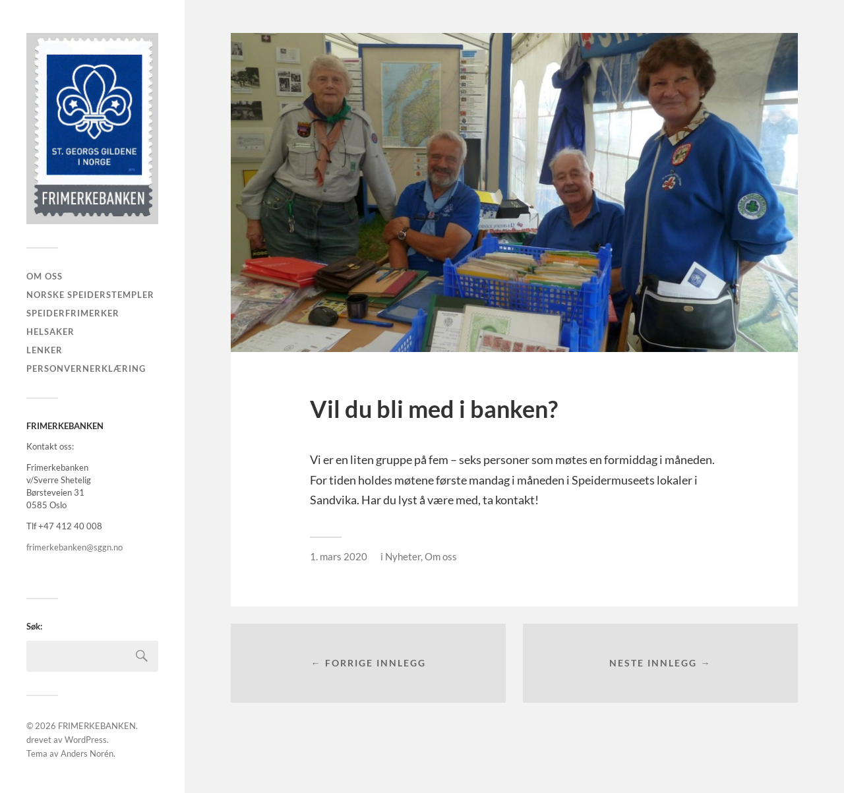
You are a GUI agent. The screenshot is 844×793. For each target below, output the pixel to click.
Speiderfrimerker (72, 313)
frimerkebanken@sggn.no (74, 547)
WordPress (86, 739)
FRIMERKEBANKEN (97, 725)
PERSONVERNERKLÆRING (86, 368)
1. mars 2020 (338, 556)
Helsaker (50, 331)
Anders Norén (87, 753)
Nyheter (403, 556)
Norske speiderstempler (90, 294)
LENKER (44, 350)
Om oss (44, 276)
